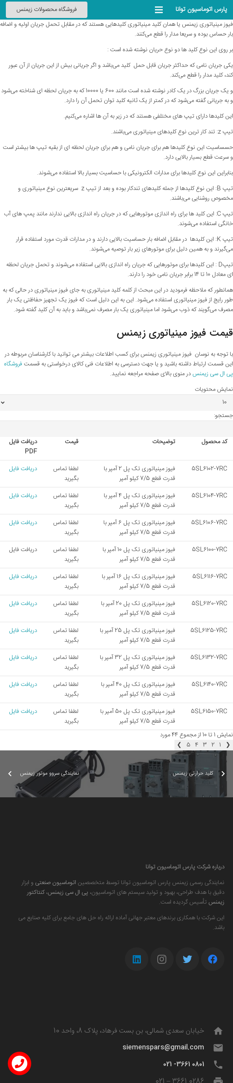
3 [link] (205, 745)
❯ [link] (179, 745)
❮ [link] (228, 745)
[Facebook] (212, 959)
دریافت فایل (23, 469)
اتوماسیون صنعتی (55, 883)
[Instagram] (162, 959)
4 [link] (196, 745)
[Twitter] (187, 959)
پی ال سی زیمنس (68, 892)
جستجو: (223, 416)
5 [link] (188, 745)
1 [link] (220, 745)
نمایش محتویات (214, 389)
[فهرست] (158, 10)
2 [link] (213, 745)
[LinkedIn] (136, 959)
